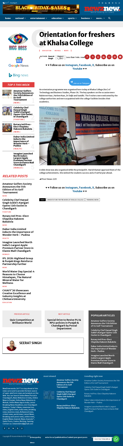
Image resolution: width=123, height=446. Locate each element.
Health (17, 149)
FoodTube (19, 119)
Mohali (58, 50)
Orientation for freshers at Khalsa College (65, 200)
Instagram (71, 65)
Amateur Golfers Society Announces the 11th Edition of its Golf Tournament (23, 95)
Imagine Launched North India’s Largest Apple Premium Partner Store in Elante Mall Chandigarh (23, 159)
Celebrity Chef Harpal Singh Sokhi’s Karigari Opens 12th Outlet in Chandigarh (23, 112)
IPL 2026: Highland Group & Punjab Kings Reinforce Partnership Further (17, 261)
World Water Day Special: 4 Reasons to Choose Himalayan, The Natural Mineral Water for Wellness (18, 277)
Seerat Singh (51, 57)
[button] (109, 18)
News (16, 103)
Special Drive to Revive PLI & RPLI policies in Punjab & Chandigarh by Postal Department (64, 324)
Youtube (77, 68)
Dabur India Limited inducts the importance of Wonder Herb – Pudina (23, 141)
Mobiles (18, 168)
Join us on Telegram (80, 82)
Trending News (92, 200)
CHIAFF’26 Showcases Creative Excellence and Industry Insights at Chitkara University (16, 294)
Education (7, 302)
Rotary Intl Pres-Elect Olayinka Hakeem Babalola (22, 126)
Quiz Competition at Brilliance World (22, 321)
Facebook (85, 65)
